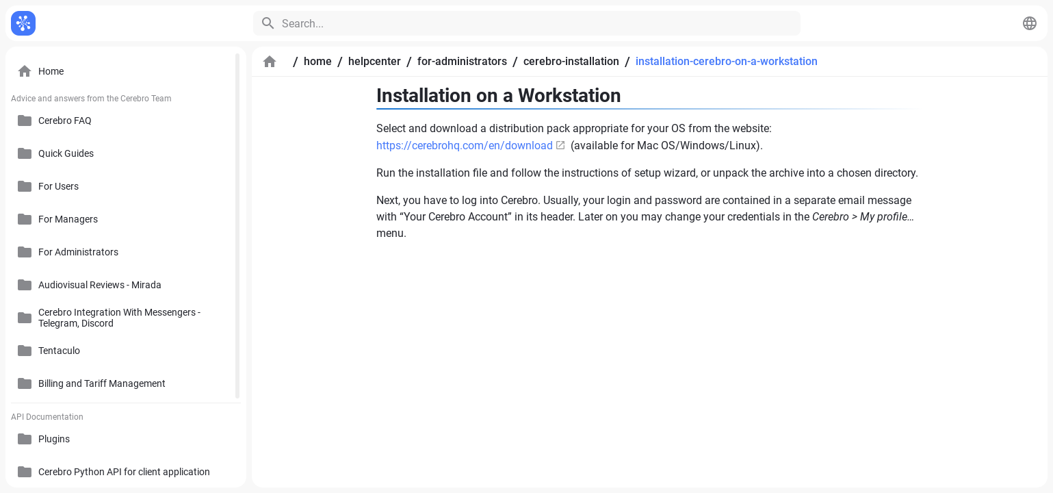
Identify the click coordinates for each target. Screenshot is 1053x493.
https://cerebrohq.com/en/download (464, 145)
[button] (1029, 23)
